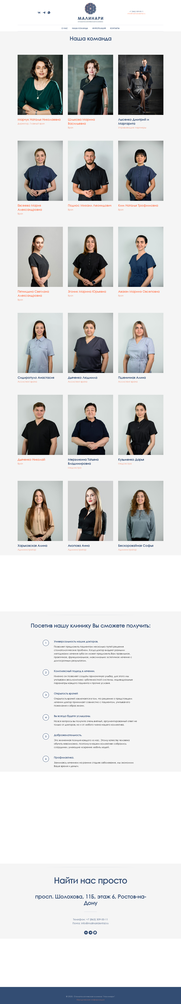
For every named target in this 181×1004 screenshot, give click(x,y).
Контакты (115, 28)
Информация (99, 28)
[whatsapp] (49, 13)
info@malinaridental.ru (136, 14)
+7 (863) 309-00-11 (136, 11)
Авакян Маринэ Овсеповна (139, 291)
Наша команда (80, 28)
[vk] (39, 13)
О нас (64, 28)
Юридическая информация (90, 999)
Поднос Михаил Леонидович (89, 205)
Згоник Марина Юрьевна (87, 291)
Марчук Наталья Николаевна (39, 119)
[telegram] (44, 13)
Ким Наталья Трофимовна (138, 205)
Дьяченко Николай (31, 459)
